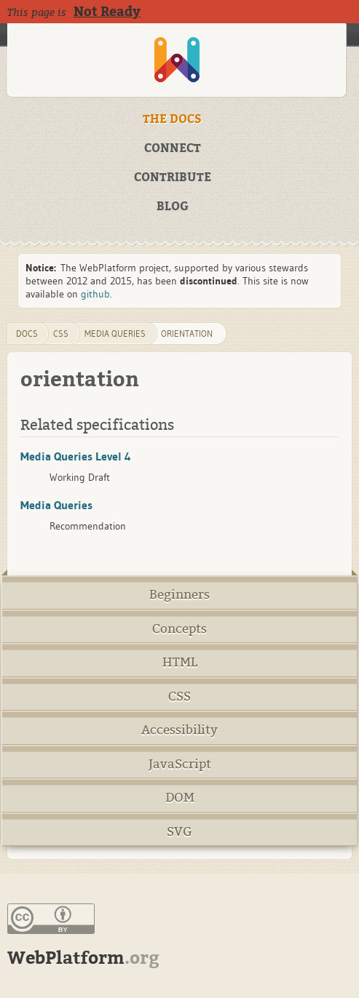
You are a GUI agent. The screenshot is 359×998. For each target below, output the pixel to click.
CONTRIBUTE (172, 177)
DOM (179, 797)
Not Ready (107, 12)
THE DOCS (172, 119)
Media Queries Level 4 (75, 456)
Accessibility (179, 730)
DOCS (27, 333)
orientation (187, 333)
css (60, 333)
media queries (115, 333)
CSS (179, 696)
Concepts (179, 628)
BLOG (173, 206)
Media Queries (56, 505)
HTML (179, 662)
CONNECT (172, 148)
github (95, 293)
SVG (179, 831)
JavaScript (180, 764)
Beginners (179, 594)
